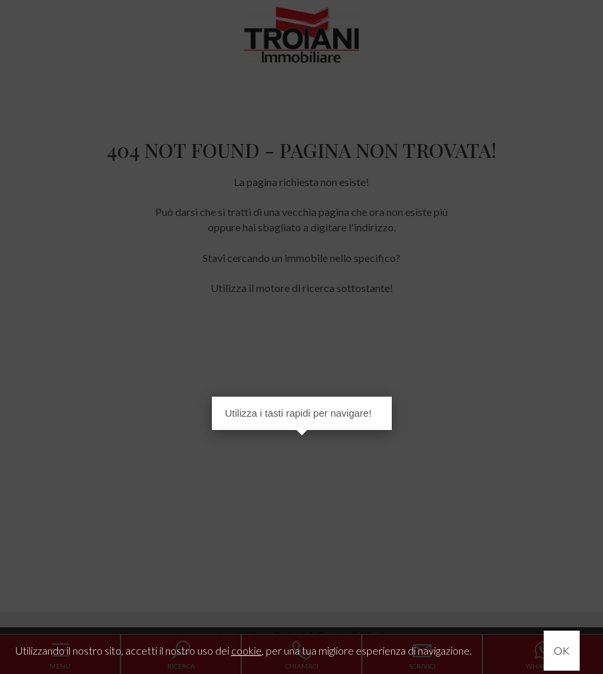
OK (562, 650)
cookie (246, 650)
